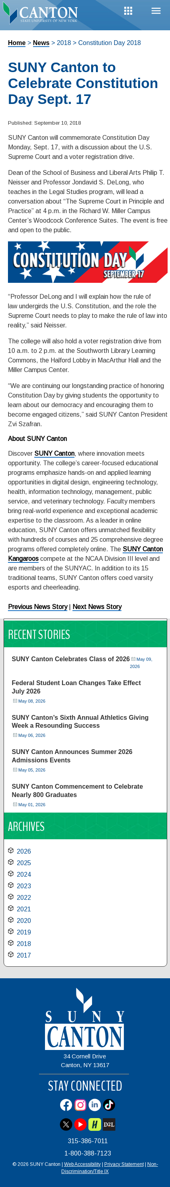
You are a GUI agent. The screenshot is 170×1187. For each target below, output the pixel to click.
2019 (24, 932)
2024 (24, 874)
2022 (24, 897)
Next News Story (96, 606)
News (41, 42)
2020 (24, 920)
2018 (24, 943)
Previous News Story (37, 606)
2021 (24, 909)
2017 (24, 955)
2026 (24, 851)
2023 (24, 886)
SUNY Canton (54, 453)
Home (16, 42)
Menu (156, 11)
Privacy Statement (124, 1164)
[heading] (42, 13)
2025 (24, 863)
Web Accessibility (82, 1164)
